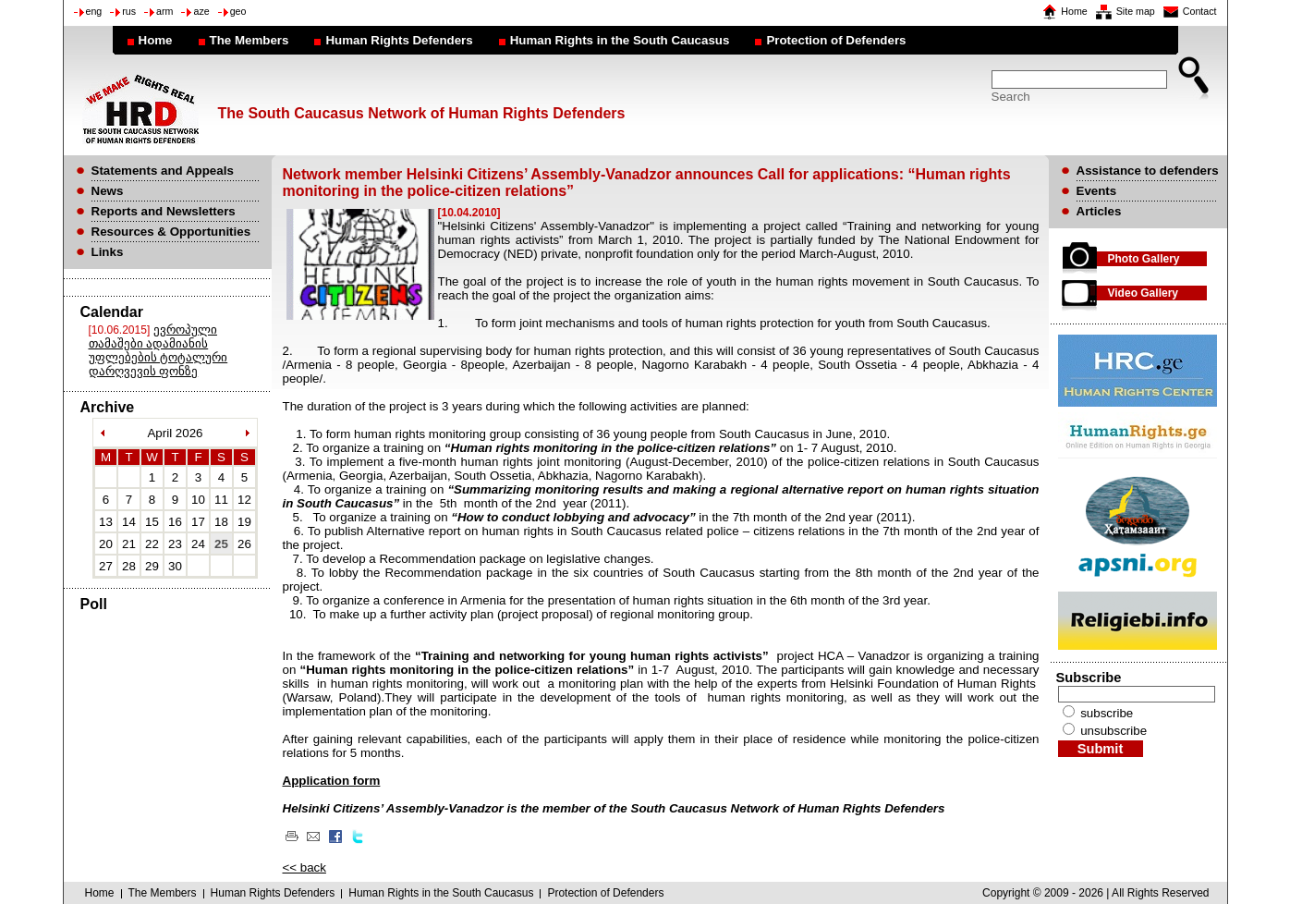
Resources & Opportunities (171, 231)
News (107, 191)
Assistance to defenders (1148, 170)
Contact (1200, 11)
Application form (332, 781)
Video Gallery (1143, 293)
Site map (1135, 11)
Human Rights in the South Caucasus (620, 40)
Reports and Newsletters (163, 211)
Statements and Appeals (162, 170)
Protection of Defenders (836, 40)
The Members (249, 40)
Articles (1099, 211)
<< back (304, 867)
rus (129, 11)
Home (1074, 11)
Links (107, 252)
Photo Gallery (1144, 258)
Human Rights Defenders (398, 40)
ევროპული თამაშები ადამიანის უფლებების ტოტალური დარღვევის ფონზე (158, 350)
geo (238, 11)
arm (164, 11)
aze (201, 11)
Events (1097, 191)
